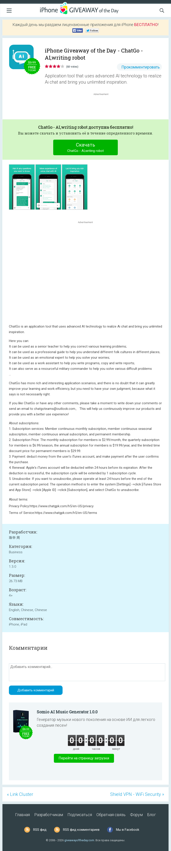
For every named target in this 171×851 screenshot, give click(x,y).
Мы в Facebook (127, 830)
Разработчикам (48, 814)
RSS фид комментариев (81, 830)
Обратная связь (111, 814)
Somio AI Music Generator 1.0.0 (67, 711)
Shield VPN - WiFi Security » (137, 794)
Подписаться (79, 814)
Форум (136, 814)
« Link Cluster (20, 794)
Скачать (86, 148)
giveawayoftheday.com (79, 840)
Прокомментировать (140, 67)
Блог (151, 814)
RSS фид (40, 830)
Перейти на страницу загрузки (84, 758)
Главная (22, 814)
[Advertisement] (103, 107)
